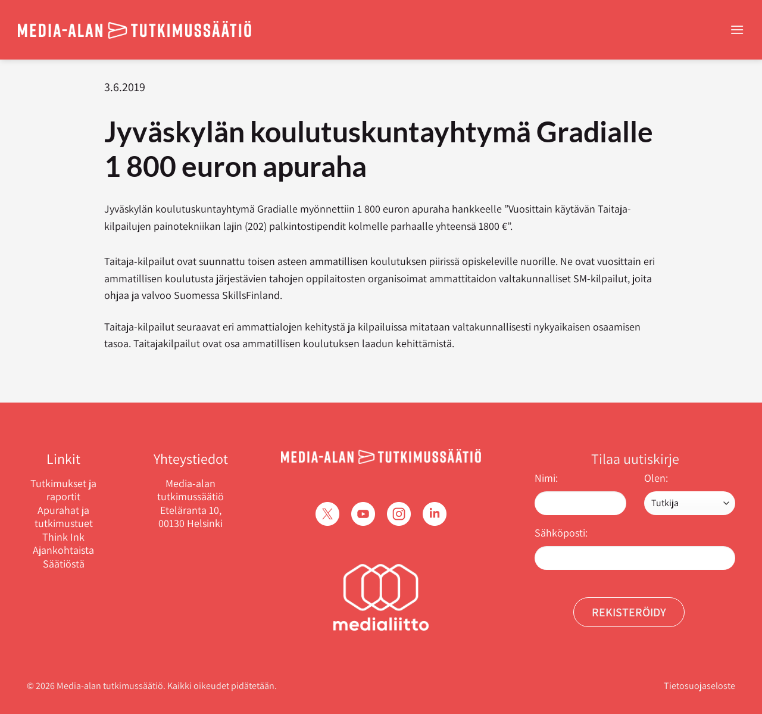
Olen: (656, 478)
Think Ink (63, 537)
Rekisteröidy (629, 612)
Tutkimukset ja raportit (63, 490)
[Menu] (737, 29)
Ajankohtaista (63, 550)
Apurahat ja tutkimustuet (64, 517)
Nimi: (546, 478)
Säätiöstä (64, 563)
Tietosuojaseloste (699, 685)
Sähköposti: (561, 533)
